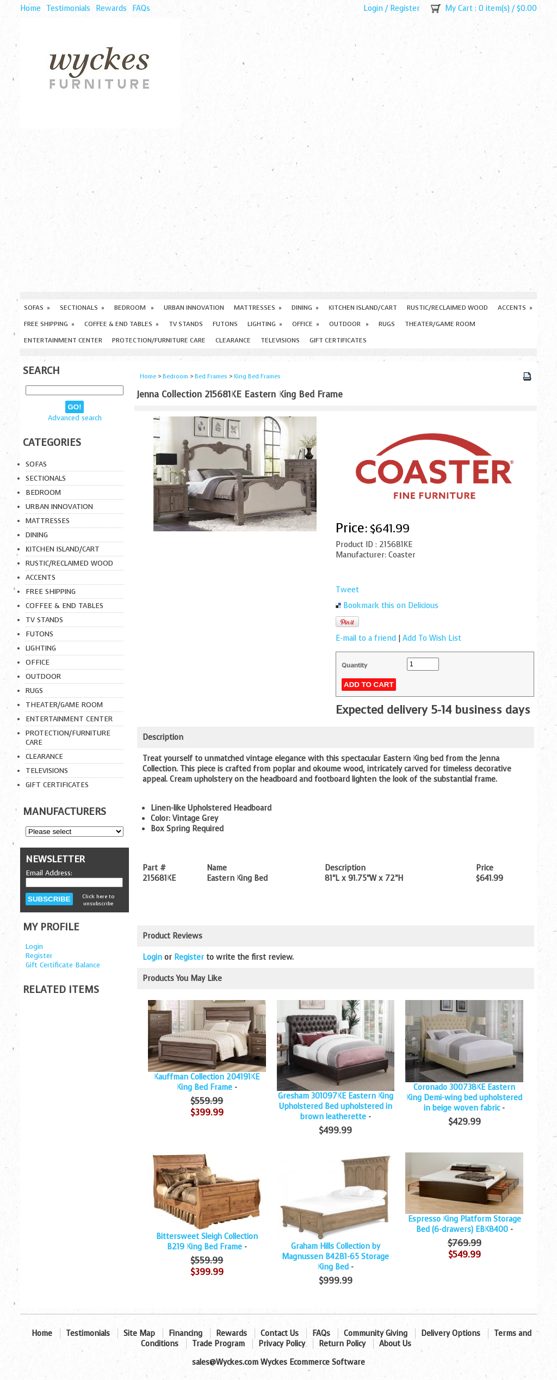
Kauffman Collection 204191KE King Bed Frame (206, 1082)
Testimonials (68, 8)
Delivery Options (450, 1333)
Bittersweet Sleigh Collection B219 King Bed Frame (207, 1241)
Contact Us (280, 1333)
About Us (395, 1344)
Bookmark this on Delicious (390, 605)
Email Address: (49, 873)
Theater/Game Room (440, 324)
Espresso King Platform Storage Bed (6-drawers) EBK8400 (464, 1224)
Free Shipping (49, 324)
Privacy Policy (281, 1344)
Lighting (264, 324)
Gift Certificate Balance (63, 965)
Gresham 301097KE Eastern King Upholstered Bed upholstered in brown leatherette (335, 1106)
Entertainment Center (63, 340)
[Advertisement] (278, 210)
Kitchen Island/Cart (363, 307)
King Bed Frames (257, 376)
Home (30, 8)
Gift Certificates (338, 340)
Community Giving (375, 1333)
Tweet (347, 590)
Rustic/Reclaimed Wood (447, 307)
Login (373, 8)
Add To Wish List (432, 638)
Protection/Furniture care (159, 340)
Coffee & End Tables (121, 324)
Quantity (354, 665)
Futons (225, 324)
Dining (305, 307)
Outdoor (349, 324)
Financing (185, 1333)
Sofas (37, 307)
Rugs (387, 324)
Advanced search (75, 417)
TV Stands (186, 324)
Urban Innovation (194, 307)
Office (305, 324)
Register (405, 8)
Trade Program (218, 1344)
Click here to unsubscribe (98, 900)
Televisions (280, 340)
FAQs (141, 8)
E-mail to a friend (366, 638)
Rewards (111, 8)
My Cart (459, 8)
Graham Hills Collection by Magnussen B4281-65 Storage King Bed (335, 1256)
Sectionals (82, 307)
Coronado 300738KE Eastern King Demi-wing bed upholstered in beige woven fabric (464, 1097)
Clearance (233, 340)
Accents (515, 307)
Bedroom (134, 307)
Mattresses (258, 307)
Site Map (139, 1333)
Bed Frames (211, 376)
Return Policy (342, 1344)
